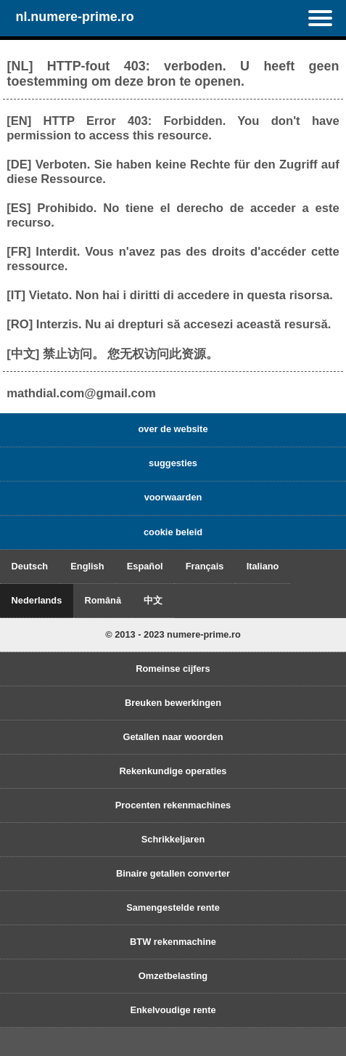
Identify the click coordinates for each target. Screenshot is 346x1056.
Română (103, 600)
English (87, 566)
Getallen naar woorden (173, 736)
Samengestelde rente (173, 907)
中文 (153, 600)
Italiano (263, 566)
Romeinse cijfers (173, 668)
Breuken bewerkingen (173, 702)
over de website (172, 428)
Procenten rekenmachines (173, 805)
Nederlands (37, 600)
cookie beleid (173, 532)
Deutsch (30, 566)
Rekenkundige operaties (173, 770)
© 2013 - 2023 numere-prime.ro (173, 634)
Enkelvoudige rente (172, 1009)
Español (145, 566)
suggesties (173, 463)
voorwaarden (173, 497)
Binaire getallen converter (173, 873)
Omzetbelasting (173, 975)
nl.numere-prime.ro (74, 16)
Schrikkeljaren (173, 839)
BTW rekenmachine (173, 941)
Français (205, 566)
